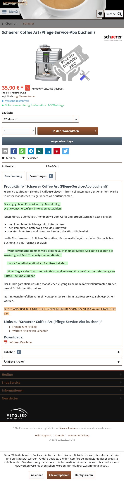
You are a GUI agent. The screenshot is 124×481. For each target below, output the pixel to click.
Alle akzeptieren (59, 475)
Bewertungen (41, 176)
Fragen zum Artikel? (23, 326)
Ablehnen (37, 475)
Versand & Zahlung (78, 435)
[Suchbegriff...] (114, 14)
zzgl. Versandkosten (24, 96)
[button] (5, 151)
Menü (10, 11)
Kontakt (59, 435)
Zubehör (12, 352)
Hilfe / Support (43, 435)
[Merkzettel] (100, 14)
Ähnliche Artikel (14, 361)
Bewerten (30, 158)
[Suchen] (119, 14)
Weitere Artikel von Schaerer (28, 331)
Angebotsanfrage (62, 141)
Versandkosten (68, 428)
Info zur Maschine (20, 342)
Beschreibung (13, 176)
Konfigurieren (84, 475)
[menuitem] (10, 11)
